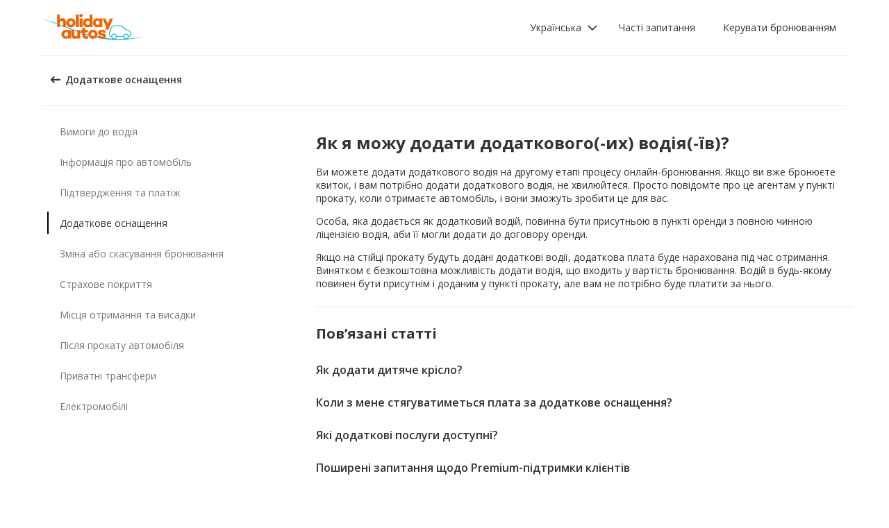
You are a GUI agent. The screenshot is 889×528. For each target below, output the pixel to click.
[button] (564, 28)
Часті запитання (657, 27)
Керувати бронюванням (779, 27)
